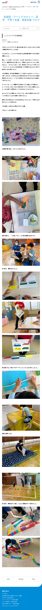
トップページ (4, 6)
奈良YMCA (5, 2)
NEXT (8, 579)
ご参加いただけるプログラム (14, 6)
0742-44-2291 (16, 603)
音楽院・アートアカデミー (12, 41)
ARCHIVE (21, 579)
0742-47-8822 (15, 599)
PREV (33, 579)
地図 (20, 595)
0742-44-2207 (14, 601)
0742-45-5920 (10, 597)
